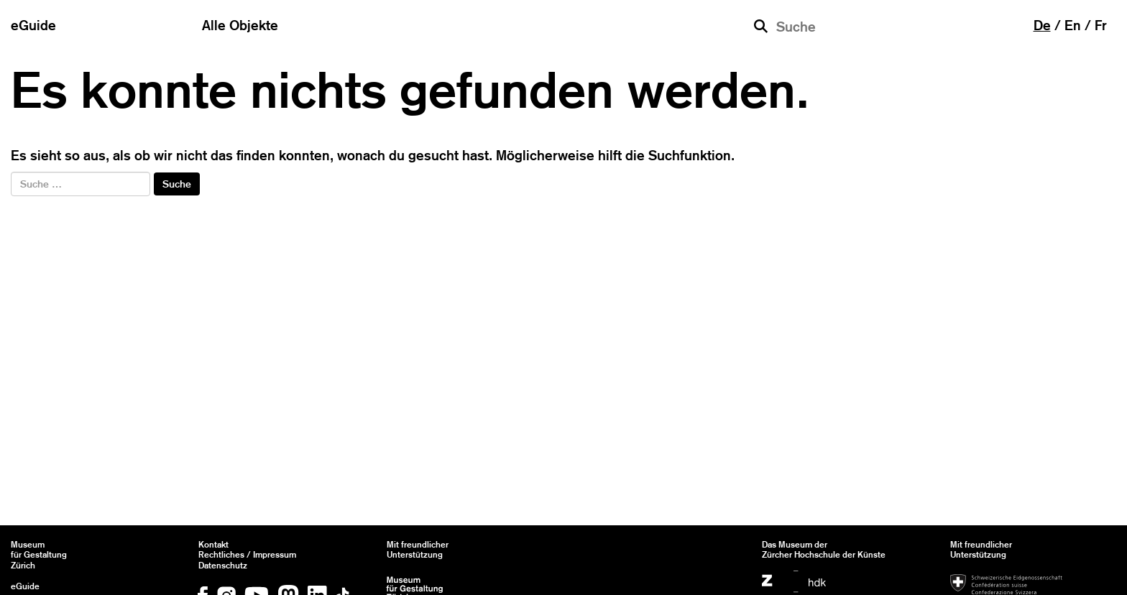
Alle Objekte (240, 25)
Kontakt (213, 545)
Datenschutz (222, 566)
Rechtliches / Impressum (247, 555)
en (1072, 25)
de (1042, 25)
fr (1101, 25)
